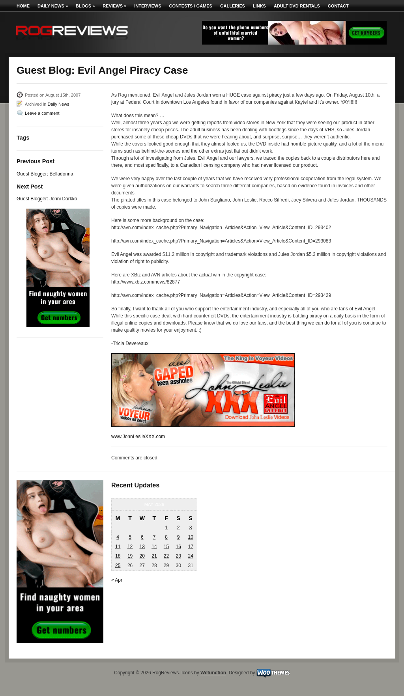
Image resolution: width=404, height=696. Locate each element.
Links (259, 6)
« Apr (116, 580)
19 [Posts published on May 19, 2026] (130, 556)
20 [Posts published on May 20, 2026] (142, 556)
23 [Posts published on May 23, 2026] (178, 556)
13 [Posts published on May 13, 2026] (142, 546)
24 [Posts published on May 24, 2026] (190, 556)
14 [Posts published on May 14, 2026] (154, 546)
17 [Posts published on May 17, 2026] (190, 546)
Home (23, 6)
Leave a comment (42, 113)
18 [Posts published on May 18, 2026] (117, 556)
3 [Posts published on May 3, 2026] (190, 527)
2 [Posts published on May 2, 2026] (178, 527)
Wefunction (213, 672)
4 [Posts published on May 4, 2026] (117, 537)
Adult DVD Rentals (297, 6)
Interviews (147, 6)
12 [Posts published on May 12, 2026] (130, 546)
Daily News (52, 6)
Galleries (232, 6)
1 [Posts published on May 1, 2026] (166, 527)
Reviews (114, 6)
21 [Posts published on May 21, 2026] (154, 556)
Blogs (85, 6)
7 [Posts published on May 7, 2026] (154, 537)
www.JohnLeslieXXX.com (138, 436)
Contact (338, 6)
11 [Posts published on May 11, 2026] (117, 546)
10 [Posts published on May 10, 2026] (190, 537)
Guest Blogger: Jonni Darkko (47, 199)
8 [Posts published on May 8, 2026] (166, 537)
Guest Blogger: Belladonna (45, 174)
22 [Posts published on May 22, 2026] (166, 556)
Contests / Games (190, 6)
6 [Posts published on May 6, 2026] (142, 537)
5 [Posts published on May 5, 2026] (130, 537)
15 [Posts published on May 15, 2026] (166, 546)
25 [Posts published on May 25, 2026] (117, 565)
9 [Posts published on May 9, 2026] (178, 537)
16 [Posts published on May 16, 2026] (178, 546)
